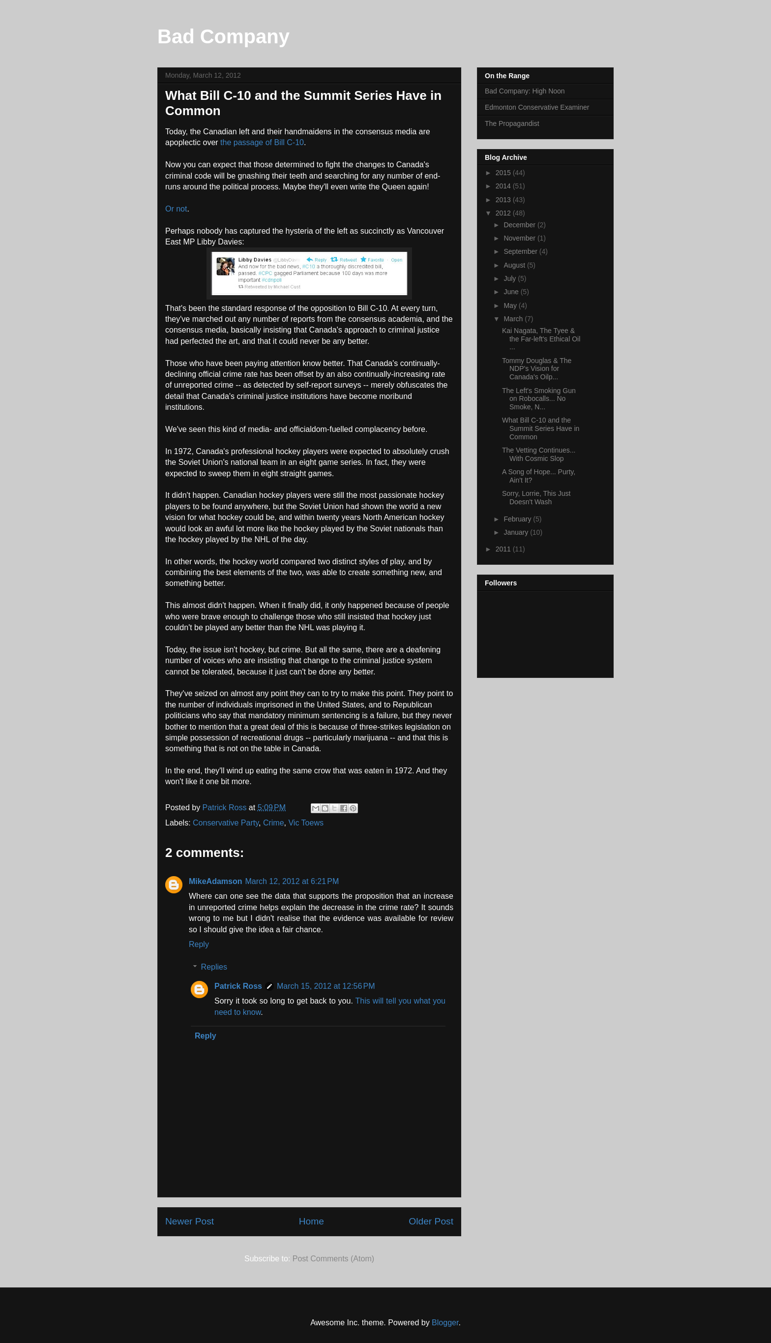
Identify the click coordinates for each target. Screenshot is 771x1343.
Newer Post (189, 1221)
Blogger (445, 1322)
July (511, 278)
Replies (214, 967)
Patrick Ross (238, 986)
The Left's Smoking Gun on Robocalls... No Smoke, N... (539, 399)
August (515, 265)
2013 (504, 200)
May (511, 305)
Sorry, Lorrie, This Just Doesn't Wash (536, 497)
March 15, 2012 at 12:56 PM (326, 986)
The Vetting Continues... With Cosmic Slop (538, 454)
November (520, 238)
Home (311, 1221)
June (512, 292)
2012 (504, 213)
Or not (176, 209)
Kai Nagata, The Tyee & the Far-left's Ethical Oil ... (541, 339)
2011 (504, 549)
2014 (504, 186)
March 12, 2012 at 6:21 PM (292, 881)
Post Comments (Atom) (333, 1258)
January (517, 532)
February (518, 519)
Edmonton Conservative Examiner (537, 107)
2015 (504, 173)
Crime (273, 823)
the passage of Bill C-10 (262, 142)
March (514, 319)
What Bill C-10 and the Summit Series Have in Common (540, 428)
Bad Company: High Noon (525, 91)
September (521, 251)
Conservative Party (226, 823)
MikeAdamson (215, 881)
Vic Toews (305, 823)
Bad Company (223, 36)
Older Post (431, 1221)
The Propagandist (512, 123)
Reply (199, 944)
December (520, 225)
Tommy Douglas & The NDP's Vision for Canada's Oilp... (536, 369)
